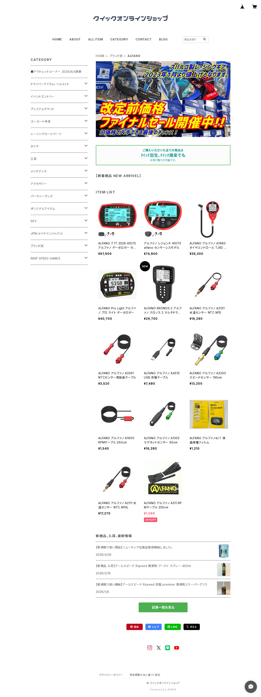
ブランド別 (116, 56)
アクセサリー (39, 183)
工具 (34, 158)
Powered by (163, 689)
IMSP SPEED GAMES (45, 258)
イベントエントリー (42, 96)
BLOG (163, 39)
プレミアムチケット (42, 109)
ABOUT (75, 39)
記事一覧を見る (163, 607)
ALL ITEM (95, 39)
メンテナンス (39, 171)
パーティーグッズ (41, 196)
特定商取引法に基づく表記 (145, 674)
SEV (33, 221)
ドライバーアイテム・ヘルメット (50, 84)
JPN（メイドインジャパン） (47, 233)
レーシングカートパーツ (46, 134)
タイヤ (35, 146)
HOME (57, 39)
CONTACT (144, 39)
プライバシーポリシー (111, 674)
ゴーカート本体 (41, 121)
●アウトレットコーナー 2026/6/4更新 (56, 71)
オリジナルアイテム (43, 208)
